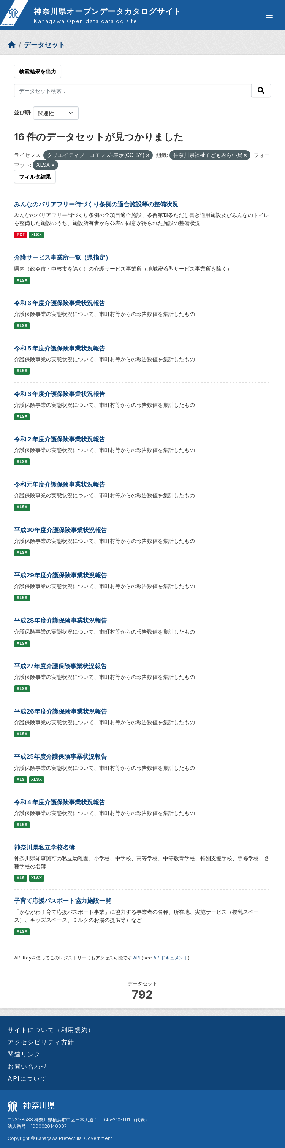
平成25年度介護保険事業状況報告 (60, 756)
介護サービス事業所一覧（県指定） (62, 257)
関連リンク (24, 1054)
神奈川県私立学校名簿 (44, 847)
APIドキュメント (170, 958)
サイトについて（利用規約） (51, 1030)
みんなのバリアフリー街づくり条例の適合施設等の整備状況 (96, 204)
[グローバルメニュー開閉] (269, 15)
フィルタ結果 (35, 176)
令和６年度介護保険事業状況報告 (59, 303)
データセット (44, 45)
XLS (21, 779)
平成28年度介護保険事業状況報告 (60, 620)
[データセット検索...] (133, 90)
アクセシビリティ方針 (41, 1042)
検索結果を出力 (37, 71)
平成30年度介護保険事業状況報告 (60, 530)
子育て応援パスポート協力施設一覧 (62, 900)
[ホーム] (12, 45)
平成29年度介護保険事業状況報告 (60, 575)
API (137, 958)
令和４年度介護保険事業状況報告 (59, 802)
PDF (21, 234)
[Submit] (261, 90)
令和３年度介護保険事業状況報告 (59, 394)
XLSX (36, 234)
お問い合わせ (28, 1066)
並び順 (22, 112)
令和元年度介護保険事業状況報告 (59, 484)
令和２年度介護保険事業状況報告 (59, 439)
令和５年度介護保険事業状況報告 (59, 348)
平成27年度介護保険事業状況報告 (60, 666)
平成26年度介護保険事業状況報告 (60, 711)
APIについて (27, 1078)
